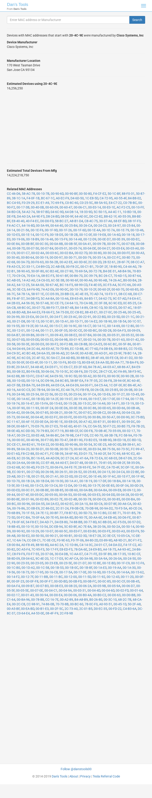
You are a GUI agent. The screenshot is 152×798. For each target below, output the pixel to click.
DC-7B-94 (38, 390)
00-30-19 (41, 257)
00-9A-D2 (106, 508)
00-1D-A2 (28, 567)
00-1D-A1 (62, 321)
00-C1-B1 (87, 266)
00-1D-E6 (104, 394)
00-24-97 (114, 225)
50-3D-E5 (110, 307)
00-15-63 (55, 403)
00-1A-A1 (71, 481)
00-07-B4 (85, 335)
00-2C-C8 (18, 604)
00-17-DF (100, 481)
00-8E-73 (128, 257)
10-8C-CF (133, 554)
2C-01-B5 (85, 609)
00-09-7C (113, 244)
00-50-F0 (99, 376)
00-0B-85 (56, 490)
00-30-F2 (52, 344)
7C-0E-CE (48, 540)
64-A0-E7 (61, 463)
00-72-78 (95, 271)
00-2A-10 (81, 504)
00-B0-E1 (113, 422)
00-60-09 (51, 207)
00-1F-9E (137, 476)
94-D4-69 (18, 349)
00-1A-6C (23, 399)
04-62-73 (105, 298)
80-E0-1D (74, 362)
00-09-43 (56, 335)
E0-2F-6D (80, 367)
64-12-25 (23, 285)
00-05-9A (113, 586)
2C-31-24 (62, 508)
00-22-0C (80, 476)
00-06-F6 (56, 467)
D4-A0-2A (23, 216)
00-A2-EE (66, 262)
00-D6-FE (124, 517)
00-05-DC (36, 494)
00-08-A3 (113, 412)
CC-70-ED (135, 349)
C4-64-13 (71, 303)
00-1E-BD (108, 563)
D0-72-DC (91, 371)
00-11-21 (47, 330)
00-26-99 (13, 317)
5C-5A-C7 (53, 358)
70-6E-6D (65, 426)
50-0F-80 (37, 271)
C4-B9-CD (42, 266)
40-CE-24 (135, 508)
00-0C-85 (104, 581)
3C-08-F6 (76, 371)
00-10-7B (42, 193)
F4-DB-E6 (106, 349)
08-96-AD (57, 353)
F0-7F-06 (77, 540)
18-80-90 (115, 266)
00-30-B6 (94, 417)
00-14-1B (128, 481)
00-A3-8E (86, 353)
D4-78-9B (67, 435)
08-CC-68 (125, 294)
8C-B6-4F (129, 385)
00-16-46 (47, 239)
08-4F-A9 (97, 358)
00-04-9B (61, 339)
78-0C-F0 (91, 604)
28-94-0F (119, 380)
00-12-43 (113, 577)
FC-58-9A (125, 435)
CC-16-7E (52, 599)
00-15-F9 (61, 239)
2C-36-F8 (105, 380)
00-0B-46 (133, 408)
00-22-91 (85, 317)
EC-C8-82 (77, 312)
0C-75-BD (137, 417)
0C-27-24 (67, 458)
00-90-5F (113, 376)
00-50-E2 (23, 536)
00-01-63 (118, 339)
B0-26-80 (95, 599)
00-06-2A (85, 586)
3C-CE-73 (56, 303)
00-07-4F (22, 494)
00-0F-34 (122, 485)
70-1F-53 (28, 513)
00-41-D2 (126, 358)
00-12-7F (27, 577)
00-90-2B (127, 376)
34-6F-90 (71, 453)
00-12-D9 (89, 239)
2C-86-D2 (47, 508)
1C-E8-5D (91, 198)
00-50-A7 (108, 417)
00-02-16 (89, 339)
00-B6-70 (76, 276)
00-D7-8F (110, 504)
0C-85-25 (129, 303)
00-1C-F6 (137, 563)
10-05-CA (123, 536)
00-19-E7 (94, 399)
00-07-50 (32, 248)
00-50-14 (128, 526)
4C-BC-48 (28, 353)
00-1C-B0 (13, 567)
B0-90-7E (80, 517)
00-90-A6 (85, 280)
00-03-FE (65, 417)
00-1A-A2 (41, 326)
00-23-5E (65, 563)
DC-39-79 (90, 276)
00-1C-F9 (42, 235)
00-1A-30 (129, 567)
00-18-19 (85, 481)
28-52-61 (109, 262)
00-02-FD (122, 590)
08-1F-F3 (134, 221)
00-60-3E (80, 449)
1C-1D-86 (71, 545)
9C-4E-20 (42, 558)
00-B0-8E (13, 499)
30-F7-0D (47, 440)
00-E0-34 (94, 449)
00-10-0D (18, 380)
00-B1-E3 (42, 609)
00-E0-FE (104, 531)
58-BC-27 (61, 221)
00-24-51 (41, 317)
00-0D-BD (60, 581)
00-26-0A (115, 558)
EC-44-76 (67, 390)
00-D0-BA (128, 499)
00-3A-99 (42, 225)
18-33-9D (85, 212)
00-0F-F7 (46, 581)
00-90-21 (51, 536)
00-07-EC (85, 412)
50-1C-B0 (99, 513)
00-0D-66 (118, 408)
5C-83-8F (70, 526)
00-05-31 (113, 335)
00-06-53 (65, 494)
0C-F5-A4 (109, 285)
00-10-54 (41, 526)
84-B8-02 (134, 198)
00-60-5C (61, 531)
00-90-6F (72, 280)
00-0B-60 (71, 490)
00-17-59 (136, 399)
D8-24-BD (52, 216)
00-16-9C (70, 326)
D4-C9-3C (13, 353)
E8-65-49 (76, 298)
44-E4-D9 (72, 385)
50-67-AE (51, 285)
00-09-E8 (115, 490)
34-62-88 (13, 376)
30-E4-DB (61, 554)
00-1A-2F (52, 399)
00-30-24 (109, 253)
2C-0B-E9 (33, 508)
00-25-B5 (111, 390)
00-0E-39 (118, 239)
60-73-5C (123, 449)
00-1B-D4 (42, 481)
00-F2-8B (66, 344)
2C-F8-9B (66, 613)
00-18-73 (22, 572)
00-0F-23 (17, 581)
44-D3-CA (57, 385)
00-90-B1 (66, 536)
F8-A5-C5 (13, 266)
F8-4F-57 (18, 298)
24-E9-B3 (95, 549)
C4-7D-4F (112, 467)
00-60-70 (117, 289)
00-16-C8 (51, 572)
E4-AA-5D (102, 362)
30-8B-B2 (83, 358)
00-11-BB (41, 577)
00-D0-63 (114, 595)
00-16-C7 (84, 326)
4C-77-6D (91, 349)
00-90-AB (100, 280)
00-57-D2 (134, 522)
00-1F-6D (79, 230)
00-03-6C (52, 253)
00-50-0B (51, 449)
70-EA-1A (33, 276)
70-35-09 (114, 431)
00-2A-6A (18, 463)
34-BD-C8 (13, 212)
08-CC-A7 (137, 262)
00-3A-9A (100, 558)
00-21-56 (22, 230)
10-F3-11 (110, 294)
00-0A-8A (100, 490)
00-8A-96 (23, 599)
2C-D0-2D (94, 262)
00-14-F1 (113, 403)
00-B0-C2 (99, 595)
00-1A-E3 (100, 567)
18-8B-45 (13, 526)
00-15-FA (41, 403)
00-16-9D (94, 572)
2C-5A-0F (72, 353)
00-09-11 (42, 335)
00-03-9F (136, 494)
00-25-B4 (71, 225)
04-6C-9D (57, 212)
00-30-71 (70, 257)
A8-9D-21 (120, 540)
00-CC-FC (114, 257)
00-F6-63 (37, 262)
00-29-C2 (23, 435)
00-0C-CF (118, 581)
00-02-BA (66, 253)
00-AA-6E (95, 517)
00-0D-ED (13, 490)
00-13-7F (94, 485)
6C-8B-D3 (104, 522)
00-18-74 (13, 403)
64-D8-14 (71, 212)
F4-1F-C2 (129, 545)
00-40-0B (37, 207)
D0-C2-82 (96, 216)
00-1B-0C (71, 567)
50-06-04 (47, 371)
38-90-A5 (23, 271)
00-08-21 (56, 412)
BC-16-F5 (66, 285)
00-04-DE (89, 248)
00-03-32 (47, 339)
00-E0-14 (94, 207)
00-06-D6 (27, 412)
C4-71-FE (90, 554)
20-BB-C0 (67, 294)
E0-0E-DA (42, 422)
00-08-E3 (56, 586)
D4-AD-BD (68, 358)
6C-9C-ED (115, 303)
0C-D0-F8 (86, 431)
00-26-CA (85, 225)
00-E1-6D (13, 453)
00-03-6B (79, 494)
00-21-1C (127, 317)
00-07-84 (47, 248)
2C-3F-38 (100, 303)
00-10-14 (32, 380)
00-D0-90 (123, 417)
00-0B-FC (89, 581)
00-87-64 (134, 276)
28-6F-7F (123, 262)
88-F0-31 (128, 193)
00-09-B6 (28, 335)
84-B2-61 (28, 444)
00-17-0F (109, 399)
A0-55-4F (120, 198)
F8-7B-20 (137, 426)
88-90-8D (42, 545)
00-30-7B (104, 339)
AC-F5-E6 (119, 522)
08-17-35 (119, 554)
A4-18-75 (109, 549)
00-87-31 (99, 422)
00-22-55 (60, 394)
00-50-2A (113, 526)
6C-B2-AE (52, 271)
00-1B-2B (71, 235)
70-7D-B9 (62, 349)
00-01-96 (27, 499)
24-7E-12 (42, 513)
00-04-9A (65, 590)
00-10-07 (47, 531)
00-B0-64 (27, 257)
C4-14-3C (86, 545)
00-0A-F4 (13, 586)
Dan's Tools (17, 4)
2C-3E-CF (108, 536)
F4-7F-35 (91, 380)
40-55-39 (124, 216)
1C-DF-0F (115, 385)
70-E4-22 (42, 444)
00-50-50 (37, 536)
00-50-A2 (85, 376)
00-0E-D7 (104, 239)
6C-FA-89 (120, 371)
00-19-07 (66, 399)
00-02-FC (51, 417)
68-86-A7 (123, 367)
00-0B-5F (70, 244)
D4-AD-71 (46, 522)
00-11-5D (84, 577)
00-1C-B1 (47, 321)
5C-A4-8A (47, 298)
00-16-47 (27, 403)
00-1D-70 (13, 481)
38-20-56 (99, 526)
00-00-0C (18, 440)
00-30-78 (85, 499)
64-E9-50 (56, 376)
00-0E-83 (108, 485)
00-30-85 (113, 499)
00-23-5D (113, 317)
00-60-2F (104, 289)
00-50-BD (57, 444)
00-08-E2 (70, 335)
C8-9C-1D (96, 307)
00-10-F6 (60, 362)
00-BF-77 (56, 513)
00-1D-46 (137, 230)
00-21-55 (37, 476)
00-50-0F (18, 362)
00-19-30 (57, 481)
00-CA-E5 (95, 344)
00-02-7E (56, 499)
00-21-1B (23, 476)
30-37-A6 (105, 221)
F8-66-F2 (48, 312)
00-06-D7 (128, 586)
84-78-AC (94, 367)
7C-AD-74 (96, 294)
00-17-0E (80, 572)
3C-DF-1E (127, 467)
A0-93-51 (105, 604)
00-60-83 (132, 289)
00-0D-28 (104, 330)
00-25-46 (120, 312)
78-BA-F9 (131, 362)
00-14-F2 (13, 577)
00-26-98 (47, 472)
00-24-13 (104, 472)
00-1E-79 (122, 230)
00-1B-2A (28, 481)
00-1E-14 (27, 235)
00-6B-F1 (22, 426)
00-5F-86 (124, 344)
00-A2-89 (66, 599)
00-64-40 (56, 225)
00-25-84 (128, 225)
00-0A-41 (84, 244)
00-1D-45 (132, 394)
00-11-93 (32, 408)
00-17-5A (65, 572)
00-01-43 (27, 595)
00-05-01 (61, 248)
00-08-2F (119, 463)
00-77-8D (90, 522)
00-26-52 (75, 472)
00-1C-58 (42, 567)
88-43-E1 (91, 312)
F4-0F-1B (33, 198)
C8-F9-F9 (18, 554)
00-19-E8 (99, 235)
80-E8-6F (88, 362)
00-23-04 (75, 394)
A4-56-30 (27, 303)
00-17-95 (37, 572)
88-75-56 (108, 449)
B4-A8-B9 (81, 599)
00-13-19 (127, 403)
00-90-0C (61, 289)
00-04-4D (93, 590)
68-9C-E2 (128, 453)
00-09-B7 (27, 586)
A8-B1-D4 (76, 221)
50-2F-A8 (134, 604)
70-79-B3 (42, 431)
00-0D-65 (104, 408)
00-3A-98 (86, 558)
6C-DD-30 (28, 431)
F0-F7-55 (32, 554)
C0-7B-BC (130, 203)
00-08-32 (18, 371)
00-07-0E (36, 590)
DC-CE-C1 (14, 444)
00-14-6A (123, 572)
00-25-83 (89, 472)
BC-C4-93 (13, 203)
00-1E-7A (108, 230)
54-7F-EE (98, 467)
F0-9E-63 (63, 540)
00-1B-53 (57, 567)
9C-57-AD (119, 298)
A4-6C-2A (56, 545)
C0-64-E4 (23, 613)
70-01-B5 (129, 513)
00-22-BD (99, 317)
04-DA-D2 (115, 545)
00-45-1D (120, 604)
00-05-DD (32, 339)
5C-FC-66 (124, 285)
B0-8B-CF (71, 431)
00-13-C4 (51, 485)
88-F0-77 (52, 307)
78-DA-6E (80, 549)
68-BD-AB (19, 312)
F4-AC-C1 (13, 225)
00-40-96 (32, 440)
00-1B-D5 (56, 235)
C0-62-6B (13, 467)
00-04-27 (104, 248)
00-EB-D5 (70, 422)
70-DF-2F (101, 266)
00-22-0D (66, 476)
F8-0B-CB (77, 508)
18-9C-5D (70, 376)
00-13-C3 (36, 485)
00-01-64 (136, 590)
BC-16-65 (37, 458)
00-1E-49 (95, 476)
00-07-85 (42, 412)
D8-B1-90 (76, 440)
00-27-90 (66, 271)
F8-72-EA (96, 458)
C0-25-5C (86, 203)
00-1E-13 (33, 321)
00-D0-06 (70, 595)
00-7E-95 (52, 517)
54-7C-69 (113, 453)
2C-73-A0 (71, 609)
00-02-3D (80, 536)
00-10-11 (45, 362)
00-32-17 (128, 431)
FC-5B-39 (56, 453)
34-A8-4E (36, 367)
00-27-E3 (51, 426)
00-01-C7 (23, 253)
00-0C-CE (75, 330)
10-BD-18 (129, 212)
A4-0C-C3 (23, 390)
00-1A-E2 (91, 321)
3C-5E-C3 (18, 289)
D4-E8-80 (61, 522)
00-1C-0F (85, 235)
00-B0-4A (85, 595)
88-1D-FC (27, 376)
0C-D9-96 (47, 380)
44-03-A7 (109, 367)
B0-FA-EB (33, 371)
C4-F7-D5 (81, 435)
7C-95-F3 (37, 549)
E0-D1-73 (85, 453)
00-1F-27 (118, 394)
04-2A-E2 (52, 504)
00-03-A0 (132, 248)
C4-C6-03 (43, 280)
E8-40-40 (18, 221)
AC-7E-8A (85, 526)
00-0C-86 (89, 408)
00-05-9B (99, 586)
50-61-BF (62, 276)
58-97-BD (42, 212)
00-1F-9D (51, 230)
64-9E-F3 (38, 216)
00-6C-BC (110, 344)
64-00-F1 (86, 385)
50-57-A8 (42, 303)
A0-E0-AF (47, 349)
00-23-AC (70, 317)
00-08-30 (33, 463)
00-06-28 (99, 335)
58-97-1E (37, 294)
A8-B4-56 (124, 271)
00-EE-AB (37, 435)
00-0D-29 (136, 485)
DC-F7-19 (57, 431)
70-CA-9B (86, 303)
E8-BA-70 (28, 385)
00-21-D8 (18, 321)
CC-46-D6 (13, 193)
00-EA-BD (27, 609)
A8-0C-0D (114, 444)
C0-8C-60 (71, 203)
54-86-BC (52, 435)
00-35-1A (99, 257)
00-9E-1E (56, 422)
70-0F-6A (37, 517)
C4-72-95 (106, 198)
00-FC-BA (23, 517)
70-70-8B (62, 604)
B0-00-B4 (129, 280)
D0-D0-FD (47, 221)
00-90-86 (71, 444)
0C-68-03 (110, 458)
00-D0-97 (56, 257)
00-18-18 (128, 235)
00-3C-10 (110, 599)
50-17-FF (52, 549)
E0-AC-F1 (42, 453)
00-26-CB (97, 390)
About (73, 776)
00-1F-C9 (123, 563)
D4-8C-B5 (62, 380)
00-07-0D (18, 339)
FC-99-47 (137, 449)
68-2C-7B (124, 599)
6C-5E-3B (57, 280)
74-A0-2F (99, 453)
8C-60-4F (133, 380)
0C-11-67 (13, 422)
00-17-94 (122, 399)
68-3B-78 (110, 435)
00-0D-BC (90, 330)
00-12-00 (70, 577)
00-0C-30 (41, 244)
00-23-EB (51, 563)
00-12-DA (65, 485)
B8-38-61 (129, 444)
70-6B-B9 (13, 513)
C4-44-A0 (129, 266)
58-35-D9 (133, 463)
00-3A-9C (53, 390)
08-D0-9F (67, 216)
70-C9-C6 (18, 276)
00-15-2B (70, 403)
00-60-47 (66, 207)
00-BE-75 (123, 426)
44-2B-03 (13, 303)
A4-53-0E (37, 613)
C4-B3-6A (129, 609)
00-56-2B (51, 262)
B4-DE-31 (109, 271)
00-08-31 (90, 463)
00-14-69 (113, 326)
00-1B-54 (119, 321)
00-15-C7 (55, 326)
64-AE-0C (81, 216)
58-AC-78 (28, 193)
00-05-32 (127, 335)
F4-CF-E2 (99, 193)
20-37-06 (47, 554)
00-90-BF (71, 193)
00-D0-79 (84, 257)
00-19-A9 (80, 399)
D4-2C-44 (33, 349)
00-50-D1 (37, 449)
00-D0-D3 (37, 344)
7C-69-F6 (57, 203)
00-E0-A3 (118, 531)
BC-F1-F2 (134, 540)
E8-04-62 (27, 558)
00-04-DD (108, 494)
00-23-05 (37, 563)
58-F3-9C (134, 371)
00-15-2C (84, 403)
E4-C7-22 (115, 203)
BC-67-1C (47, 198)
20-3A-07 (22, 367)
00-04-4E (37, 417)
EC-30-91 (18, 472)
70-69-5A (80, 271)
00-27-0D (33, 472)
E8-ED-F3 (66, 549)
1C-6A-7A (19, 540)
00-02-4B (70, 499)
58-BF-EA (76, 380)
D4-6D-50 (77, 198)
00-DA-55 (38, 504)
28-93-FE (84, 467)
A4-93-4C (124, 549)
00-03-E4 (118, 248)
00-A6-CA (124, 504)
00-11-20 (127, 577)
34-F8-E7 (32, 522)
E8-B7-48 (66, 307)
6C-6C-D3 (23, 358)
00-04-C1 (50, 590)
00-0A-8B (56, 244)
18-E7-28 (94, 536)
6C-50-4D (28, 467)
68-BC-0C (24, 307)
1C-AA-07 (76, 554)
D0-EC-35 (100, 609)
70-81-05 (105, 463)
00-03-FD (79, 417)
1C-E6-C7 (66, 367)
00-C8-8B (80, 344)
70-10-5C (61, 371)
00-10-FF (137, 207)
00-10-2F (90, 289)
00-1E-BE (94, 563)
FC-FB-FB (82, 390)
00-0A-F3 (119, 330)
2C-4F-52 (38, 358)
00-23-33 (22, 563)
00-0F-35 (61, 330)
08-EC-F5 (47, 276)
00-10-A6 (62, 298)
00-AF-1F (27, 422)
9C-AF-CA (71, 558)
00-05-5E (22, 590)
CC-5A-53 (94, 426)
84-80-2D (91, 540)
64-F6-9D (33, 289)
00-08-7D (18, 248)
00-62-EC (66, 504)
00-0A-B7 (13, 335)
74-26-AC (115, 280)
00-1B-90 (105, 321)
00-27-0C (105, 312)
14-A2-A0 (28, 280)
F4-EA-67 (134, 298)
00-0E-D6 (61, 408)
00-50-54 (85, 444)
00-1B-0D (37, 399)
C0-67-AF (42, 376)
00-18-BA (114, 481)
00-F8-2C (72, 266)
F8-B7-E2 (70, 513)
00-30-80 (95, 253)
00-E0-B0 (89, 531)
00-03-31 (79, 590)
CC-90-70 (96, 435)
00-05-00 (51, 494)
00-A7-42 (85, 422)
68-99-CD (80, 285)
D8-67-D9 (125, 458)
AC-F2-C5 (123, 207)
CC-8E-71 (114, 513)
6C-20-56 (23, 458)
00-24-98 (18, 394)
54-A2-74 (28, 212)
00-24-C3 (100, 225)
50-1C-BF (114, 193)
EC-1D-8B (77, 349)
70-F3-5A (120, 508)
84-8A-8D (66, 517)
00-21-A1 (52, 476)
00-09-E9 (133, 330)
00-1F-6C (109, 476)
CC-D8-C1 (34, 540)
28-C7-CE (105, 371)
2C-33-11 (28, 266)
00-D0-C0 (99, 499)
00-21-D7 (80, 563)
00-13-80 (80, 485)
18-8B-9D (104, 440)
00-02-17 (13, 595)
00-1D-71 (76, 321)
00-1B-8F (86, 567)
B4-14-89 (81, 307)
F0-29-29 (28, 203)
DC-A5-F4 (23, 549)
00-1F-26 (65, 230)
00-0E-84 (13, 244)
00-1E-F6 (37, 230)
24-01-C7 (100, 545)
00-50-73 (66, 449)
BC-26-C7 (105, 276)
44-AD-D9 (52, 458)
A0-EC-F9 (62, 198)
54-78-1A (23, 294)
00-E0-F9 (132, 531)
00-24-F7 (56, 317)
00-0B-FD (75, 581)
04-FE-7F (70, 467)
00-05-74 (75, 248)
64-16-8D (28, 225)
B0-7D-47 (61, 440)
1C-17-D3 (56, 558)
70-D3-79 (37, 426)
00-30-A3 (137, 253)
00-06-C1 (80, 207)
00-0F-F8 (32, 581)
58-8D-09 (13, 558)
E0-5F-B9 (105, 554)
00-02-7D (81, 253)
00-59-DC (128, 422)
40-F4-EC (32, 221)
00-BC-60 (76, 604)
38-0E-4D (13, 431)
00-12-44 (32, 330)
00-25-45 (134, 312)
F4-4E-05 (95, 285)
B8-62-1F (110, 216)
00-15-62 (137, 572)
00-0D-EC (133, 239)
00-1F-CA (89, 394)
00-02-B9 (42, 499)
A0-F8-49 (27, 545)
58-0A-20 (23, 449)
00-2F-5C (56, 609)
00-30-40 (13, 257)
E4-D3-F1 (51, 367)
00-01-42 (132, 339)
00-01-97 (75, 339)
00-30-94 (41, 595)
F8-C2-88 (27, 453)
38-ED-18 (119, 440)
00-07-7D (38, 307)
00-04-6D (108, 590)
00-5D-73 (85, 513)
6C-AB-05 (13, 280)
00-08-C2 (99, 412)
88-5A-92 (100, 203)
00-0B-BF (27, 244)
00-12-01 (18, 330)
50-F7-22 (109, 426)
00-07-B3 (42, 586)
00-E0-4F (32, 362)
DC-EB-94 (56, 526)
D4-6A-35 (43, 353)
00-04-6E (22, 417)
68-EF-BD (120, 221)
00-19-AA (114, 567)
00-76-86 (18, 508)
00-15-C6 (108, 572)
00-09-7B (99, 244)
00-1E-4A (93, 230)
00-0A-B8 (85, 490)
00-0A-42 (13, 412)
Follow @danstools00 (76, 769)
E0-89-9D (105, 540)
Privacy (85, 776)
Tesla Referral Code (106, 776)
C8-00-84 (13, 545)
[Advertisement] (76, 127)
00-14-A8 (75, 239)
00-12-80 (127, 326)
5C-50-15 (100, 212)
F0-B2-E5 (90, 440)
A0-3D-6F (80, 262)
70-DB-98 (91, 508)
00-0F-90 (18, 408)
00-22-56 (46, 394)
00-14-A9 (99, 403)
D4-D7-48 (76, 463)
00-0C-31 (27, 490)
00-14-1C (99, 326)
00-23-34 (32, 394)
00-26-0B (126, 390)
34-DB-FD (32, 298)
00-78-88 (37, 599)
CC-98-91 (33, 604)
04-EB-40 (110, 517)
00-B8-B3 (120, 349)
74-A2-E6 (47, 289)
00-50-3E (23, 344)
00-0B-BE (42, 490)
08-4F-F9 (52, 613)
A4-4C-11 (114, 212)
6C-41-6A (81, 458)
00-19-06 (18, 239)
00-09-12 (129, 490)
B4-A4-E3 (33, 312)
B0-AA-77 (117, 362)
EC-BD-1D (134, 440)
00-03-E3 (94, 494)
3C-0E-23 (99, 444)
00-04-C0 (128, 412)
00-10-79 (76, 289)
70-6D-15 (120, 276)
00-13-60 (22, 485)
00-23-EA (27, 317)
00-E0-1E (108, 207)
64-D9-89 (42, 385)
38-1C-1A (18, 198)
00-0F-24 (47, 408)
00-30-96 (23, 504)
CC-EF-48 (47, 463)
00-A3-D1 (101, 353)
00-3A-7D (23, 262)
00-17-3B (23, 207)
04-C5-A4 (101, 385)
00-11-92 (98, 577)
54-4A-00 (37, 285)
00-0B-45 (132, 581)
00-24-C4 (118, 472)
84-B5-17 (90, 298)
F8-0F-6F (18, 522)
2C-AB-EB (58, 266)
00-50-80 (85, 193)
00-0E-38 (75, 408)
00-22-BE (132, 472)
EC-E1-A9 (42, 203)
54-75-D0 (62, 312)
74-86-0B (47, 604)
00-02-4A (37, 253)
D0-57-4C (125, 307)
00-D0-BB (129, 595)
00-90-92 (18, 531)
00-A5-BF (13, 609)
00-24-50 (129, 558)
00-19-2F (27, 326)
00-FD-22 (115, 609)
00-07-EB (128, 244)
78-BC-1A (129, 353)
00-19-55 (13, 326)
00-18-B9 (32, 239)
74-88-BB (75, 522)
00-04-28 (122, 494)
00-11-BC (56, 577)
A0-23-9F (115, 353)
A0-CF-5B (13, 385)
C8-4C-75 (91, 221)
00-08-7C (70, 412)
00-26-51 (61, 472)
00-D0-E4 (55, 595)
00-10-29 (32, 531)
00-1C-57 (134, 321)
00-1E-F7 (123, 476)
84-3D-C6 (96, 504)
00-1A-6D (113, 235)
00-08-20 (70, 586)
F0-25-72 (42, 467)
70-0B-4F (100, 431)
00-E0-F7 (75, 531)
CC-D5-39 (52, 294)
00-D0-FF (123, 253)
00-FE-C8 (111, 358)
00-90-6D (57, 193)
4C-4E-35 (81, 294)
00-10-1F (27, 526)
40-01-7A (80, 426)
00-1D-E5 (13, 235)
